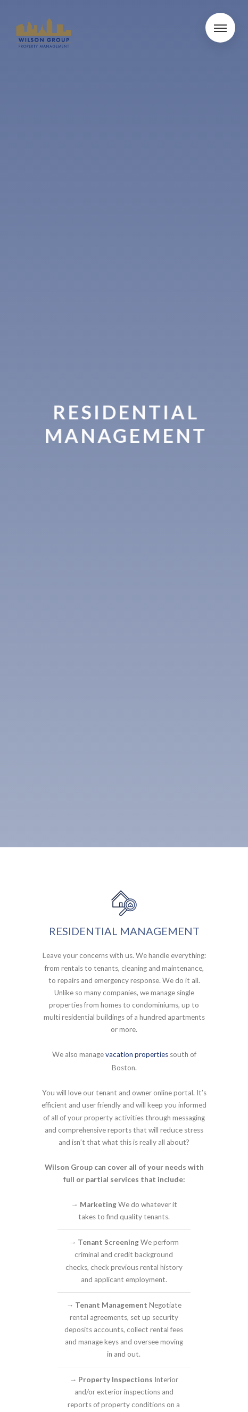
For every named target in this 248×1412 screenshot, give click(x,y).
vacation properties (136, 1054)
